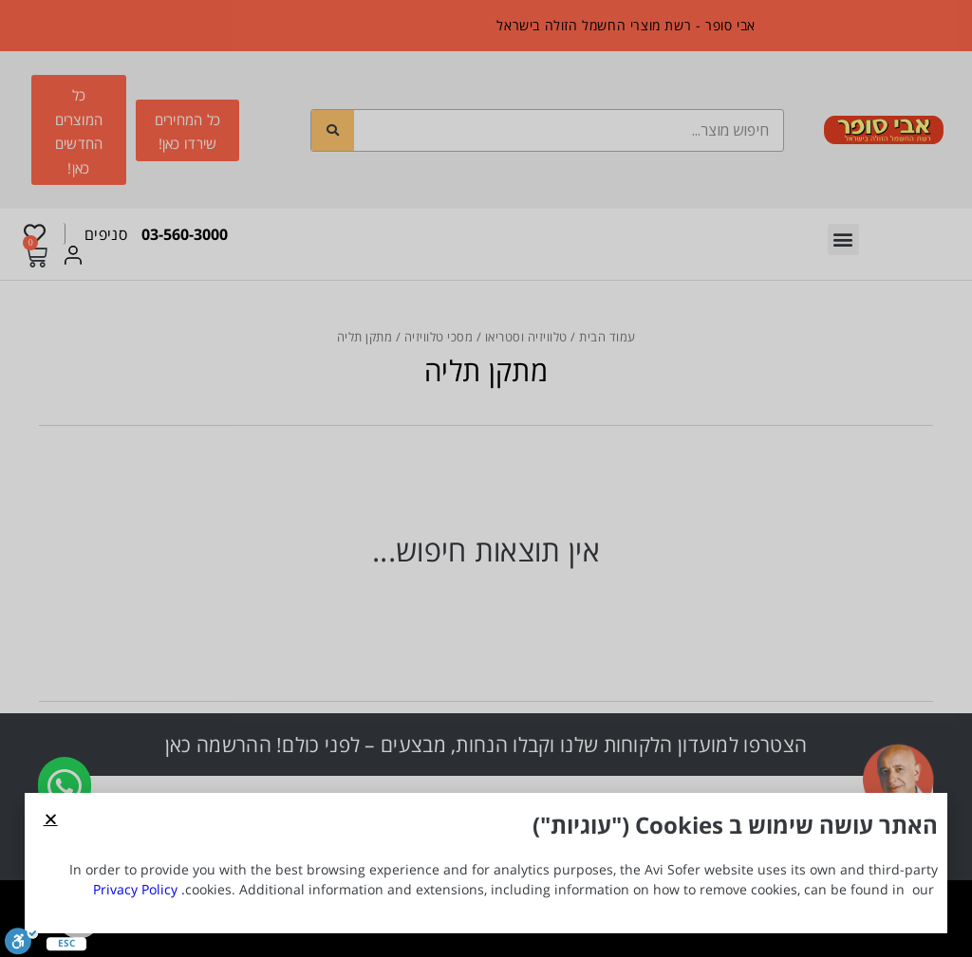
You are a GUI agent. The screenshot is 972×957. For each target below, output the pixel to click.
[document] (486, 478)
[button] (51, 819)
